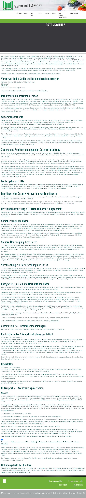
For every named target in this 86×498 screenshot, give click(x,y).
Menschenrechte (55, 481)
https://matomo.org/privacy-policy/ (12, 460)
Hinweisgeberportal (75, 481)
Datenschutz (78, 484)
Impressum (63, 484)
